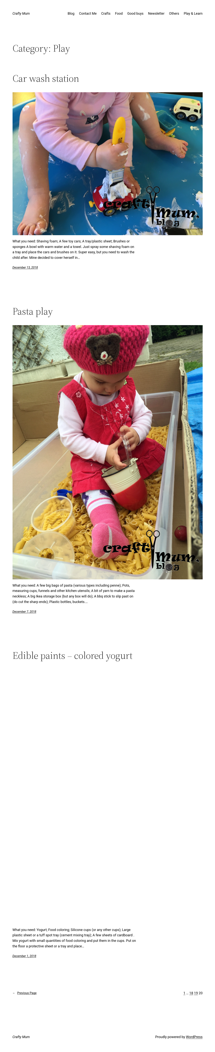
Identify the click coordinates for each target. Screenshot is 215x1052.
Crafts (105, 13)
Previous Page (25, 993)
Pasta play (33, 311)
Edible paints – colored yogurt (72, 655)
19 (196, 993)
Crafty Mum (21, 13)
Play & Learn (193, 13)
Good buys (135, 13)
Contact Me (88, 13)
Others (174, 13)
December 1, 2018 (24, 956)
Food (119, 13)
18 (191, 993)
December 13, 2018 (25, 267)
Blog (71, 13)
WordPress (194, 1037)
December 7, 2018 (24, 611)
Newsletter (156, 13)
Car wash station (46, 78)
